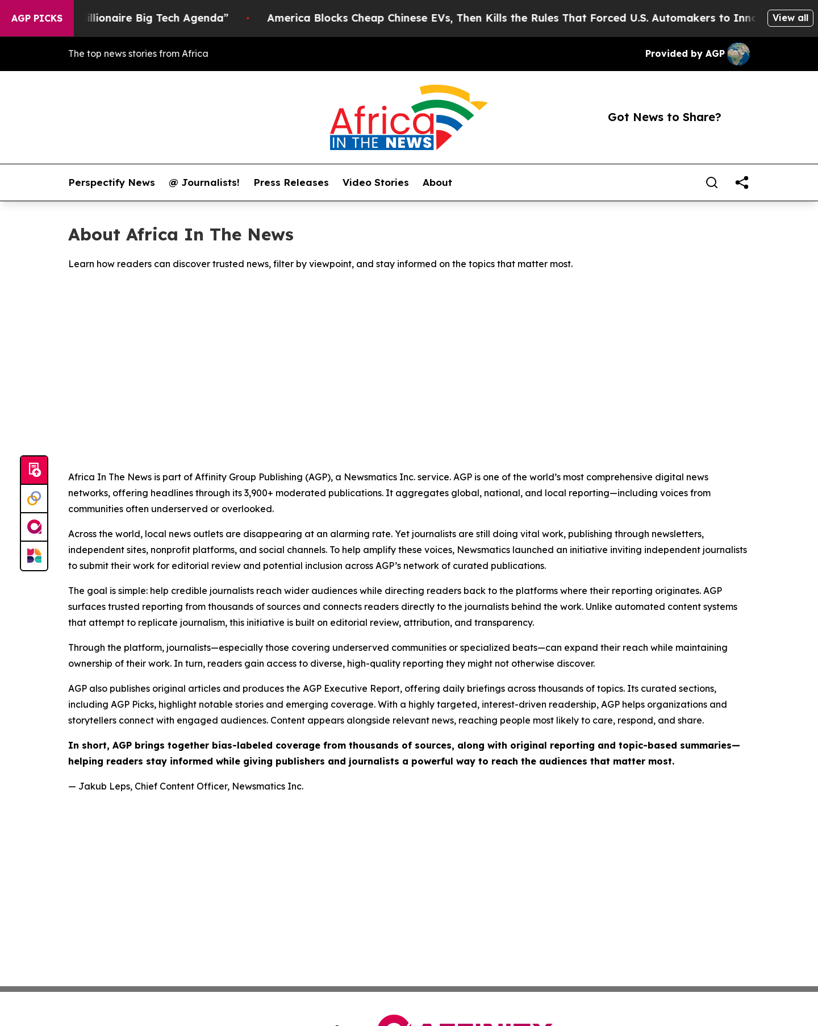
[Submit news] (34, 470)
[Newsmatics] (34, 556)
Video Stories (376, 182)
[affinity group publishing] (34, 527)
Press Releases (291, 182)
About (437, 182)
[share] (742, 182)
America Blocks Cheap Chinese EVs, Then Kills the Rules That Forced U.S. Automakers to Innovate (536, 17)
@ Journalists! (204, 182)
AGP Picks (36, 18)
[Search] (711, 182)
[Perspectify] (34, 499)
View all (790, 17)
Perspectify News (111, 182)
